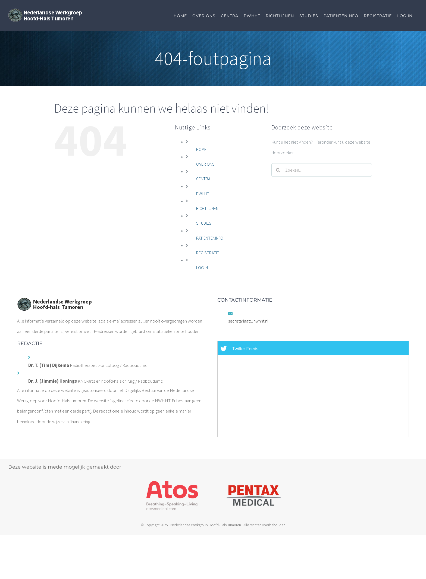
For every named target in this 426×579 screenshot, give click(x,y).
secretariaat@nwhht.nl (248, 321)
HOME (201, 149)
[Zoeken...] (321, 170)
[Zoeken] (278, 170)
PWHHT (202, 193)
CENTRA (203, 178)
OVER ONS (205, 164)
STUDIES (203, 223)
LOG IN (202, 267)
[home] (54, 303)
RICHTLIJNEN (207, 208)
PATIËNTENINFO (209, 238)
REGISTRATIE (207, 252)
